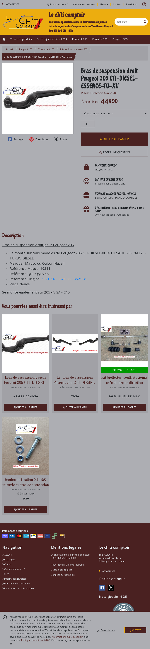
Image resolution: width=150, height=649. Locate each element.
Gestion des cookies (61, 569)
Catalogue (8, 559)
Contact (117, 4)
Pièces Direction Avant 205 (99, 93)
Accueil (9, 49)
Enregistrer (38, 139)
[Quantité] (88, 124)
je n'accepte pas (106, 630)
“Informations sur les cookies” (67, 636)
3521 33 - (66, 278)
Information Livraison (14, 578)
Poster (61, 139)
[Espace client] (144, 4)
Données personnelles (62, 574)
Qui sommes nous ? (13, 569)
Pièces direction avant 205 (74, 49)
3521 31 (80, 278)
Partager (16, 139)
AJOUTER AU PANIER (114, 139)
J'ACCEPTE (135, 630)
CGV (5, 574)
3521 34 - (49, 278)
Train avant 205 (46, 49)
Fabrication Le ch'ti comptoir (18, 588)
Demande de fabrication (16, 583)
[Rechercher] (145, 21)
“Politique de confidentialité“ (35, 640)
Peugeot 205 (25, 49)
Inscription (131, 4)
